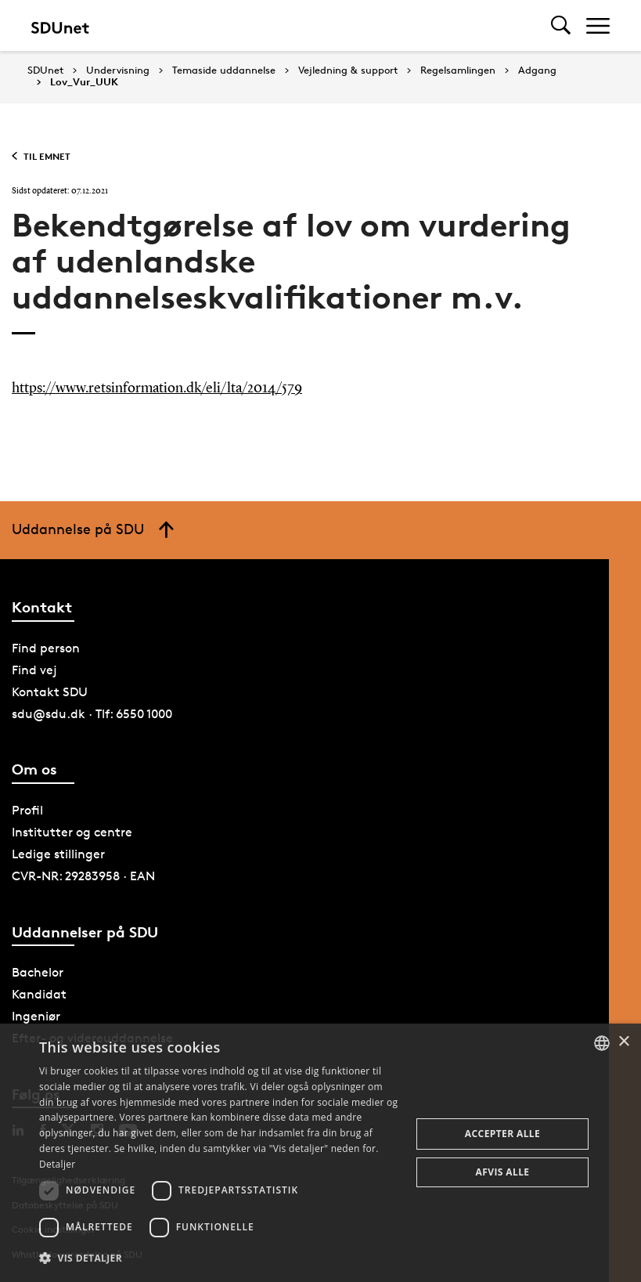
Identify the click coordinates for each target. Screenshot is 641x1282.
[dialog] (320, 1153)
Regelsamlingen (457, 70)
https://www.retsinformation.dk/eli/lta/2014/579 (157, 388)
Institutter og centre (72, 832)
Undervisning (117, 70)
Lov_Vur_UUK (84, 82)
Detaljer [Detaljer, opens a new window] (57, 1164)
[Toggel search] (561, 25)
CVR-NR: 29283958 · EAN (83, 876)
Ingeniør (36, 1016)
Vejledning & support (348, 70)
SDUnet (45, 70)
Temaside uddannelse (223, 70)
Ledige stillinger (58, 854)
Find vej (34, 670)
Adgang (537, 70)
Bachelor (37, 972)
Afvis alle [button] (503, 1172)
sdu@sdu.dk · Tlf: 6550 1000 (92, 713)
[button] (219, 1258)
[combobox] (602, 1043)
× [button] (623, 1042)
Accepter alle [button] (502, 1133)
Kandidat (39, 994)
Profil (27, 810)
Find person (46, 648)
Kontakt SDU (50, 691)
